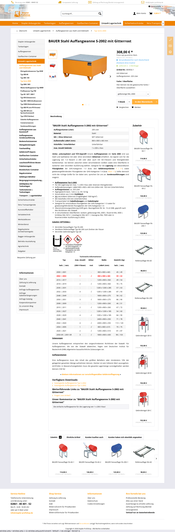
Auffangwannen (24, 51)
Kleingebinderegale (27, 145)
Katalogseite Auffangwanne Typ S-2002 (69, 383)
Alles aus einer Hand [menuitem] (134, 501)
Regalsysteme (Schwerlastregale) (25, 230)
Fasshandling (24, 148)
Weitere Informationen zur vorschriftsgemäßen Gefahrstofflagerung (90, 374)
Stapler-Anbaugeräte (26, 41)
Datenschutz (93, 501)
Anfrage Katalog (25, 299)
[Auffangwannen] (66, 23)
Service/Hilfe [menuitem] (155, 6)
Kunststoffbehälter (25, 209)
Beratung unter (24, 2)
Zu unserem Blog (26, 306)
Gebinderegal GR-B (143, 373)
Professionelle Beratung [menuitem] (135, 498)
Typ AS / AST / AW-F (28, 94)
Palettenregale (25, 166)
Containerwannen (27, 123)
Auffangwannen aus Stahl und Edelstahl (30, 66)
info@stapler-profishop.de (154, 2)
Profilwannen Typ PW (28, 91)
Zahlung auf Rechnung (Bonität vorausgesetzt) (106, 2)
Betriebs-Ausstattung (26, 241)
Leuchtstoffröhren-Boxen (30, 162)
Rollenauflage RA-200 (143, 298)
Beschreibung (56, 116)
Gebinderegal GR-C (143, 410)
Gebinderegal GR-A (143, 335)
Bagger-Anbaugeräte (26, 236)
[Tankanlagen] (49, 23)
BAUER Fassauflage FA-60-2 (143, 187)
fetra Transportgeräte (27, 205)
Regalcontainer (25, 173)
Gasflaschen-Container (27, 56)
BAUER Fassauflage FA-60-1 (143, 149)
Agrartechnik (23, 246)
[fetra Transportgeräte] (157, 23)
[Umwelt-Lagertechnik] (111, 23)
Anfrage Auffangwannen (29, 289)
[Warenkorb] (155, 13)
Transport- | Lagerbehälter (30, 195)
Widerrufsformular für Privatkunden (64, 512)
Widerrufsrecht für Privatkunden (62, 507)
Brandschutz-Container (29, 169)
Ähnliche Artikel (73, 437)
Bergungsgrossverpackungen (31, 180)
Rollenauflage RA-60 (143, 261)
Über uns (23, 279)
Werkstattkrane (24, 219)
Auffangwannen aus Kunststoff (27, 130)
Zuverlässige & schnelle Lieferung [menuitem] (140, 504)
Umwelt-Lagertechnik (27, 61)
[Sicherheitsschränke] (134, 23)
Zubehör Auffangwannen (30, 119)
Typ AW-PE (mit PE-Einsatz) (30, 107)
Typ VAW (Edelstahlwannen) (31, 104)
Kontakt (22, 286)
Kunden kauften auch (94, 437)
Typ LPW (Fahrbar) (27, 116)
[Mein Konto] (139, 13)
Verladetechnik (24, 214)
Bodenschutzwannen (28, 141)
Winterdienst (23, 224)
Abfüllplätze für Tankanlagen (25, 185)
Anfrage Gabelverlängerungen (28, 294)
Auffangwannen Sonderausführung (27, 136)
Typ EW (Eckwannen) (28, 98)
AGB (50, 504)
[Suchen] (100, 13)
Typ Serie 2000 (26, 81)
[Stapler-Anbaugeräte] (31, 23)
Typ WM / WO (25, 84)
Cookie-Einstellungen (96, 504)
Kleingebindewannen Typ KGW (32, 71)
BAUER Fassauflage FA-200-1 (143, 224)
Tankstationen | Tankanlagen (26, 191)
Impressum (24, 309)
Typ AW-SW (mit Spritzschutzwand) (27, 112)
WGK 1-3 (111, 171)
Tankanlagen (23, 46)
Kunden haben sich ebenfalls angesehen (125, 437)
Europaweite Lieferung (68, 2)
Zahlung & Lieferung (27, 282)
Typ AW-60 (24, 74)
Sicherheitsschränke (27, 159)
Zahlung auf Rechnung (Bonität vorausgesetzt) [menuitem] (138, 508)
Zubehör (56, 437)
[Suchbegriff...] (82, 13)
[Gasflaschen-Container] (87, 23)
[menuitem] (82, 13)
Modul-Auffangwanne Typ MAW (32, 88)
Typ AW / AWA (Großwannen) (31, 101)
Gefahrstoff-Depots (27, 152)
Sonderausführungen (28, 126)
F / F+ (119, 168)
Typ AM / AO (25, 78)
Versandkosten (84, 523)
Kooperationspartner (27, 302)
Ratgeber (22, 251)
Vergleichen (123, 107)
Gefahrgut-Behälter (27, 177)
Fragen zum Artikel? (61, 395)
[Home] (15, 23)
